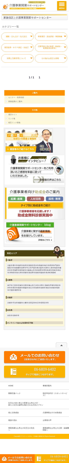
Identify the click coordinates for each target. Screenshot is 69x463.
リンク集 (11, 119)
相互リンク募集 (14, 123)
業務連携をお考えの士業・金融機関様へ (56, 429)
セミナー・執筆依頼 (16, 97)
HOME (10, 386)
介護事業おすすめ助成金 (52, 413)
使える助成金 (13, 413)
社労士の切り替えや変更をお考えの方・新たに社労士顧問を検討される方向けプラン (25, 404)
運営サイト (12, 115)
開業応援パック (14, 393)
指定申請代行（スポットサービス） (55, 394)
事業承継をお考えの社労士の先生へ (21, 429)
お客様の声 (47, 420)
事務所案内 (47, 386)
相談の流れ (12, 420)
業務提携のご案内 (15, 101)
